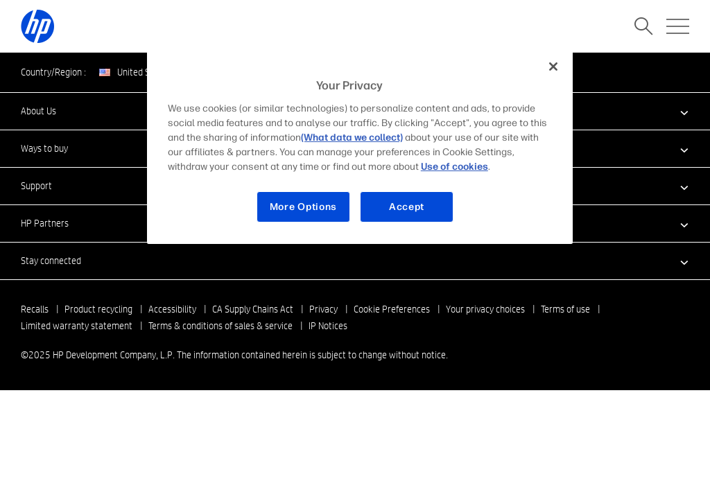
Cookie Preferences (392, 309)
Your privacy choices (485, 309)
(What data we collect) (352, 137)
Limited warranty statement (76, 325)
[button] (355, 260)
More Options (303, 207)
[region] (360, 147)
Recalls (35, 309)
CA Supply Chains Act (252, 309)
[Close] (553, 66)
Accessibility (172, 309)
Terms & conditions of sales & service (220, 325)
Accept (406, 207)
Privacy (323, 309)
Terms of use (565, 309)
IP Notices (328, 325)
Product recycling (98, 309)
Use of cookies (454, 167)
